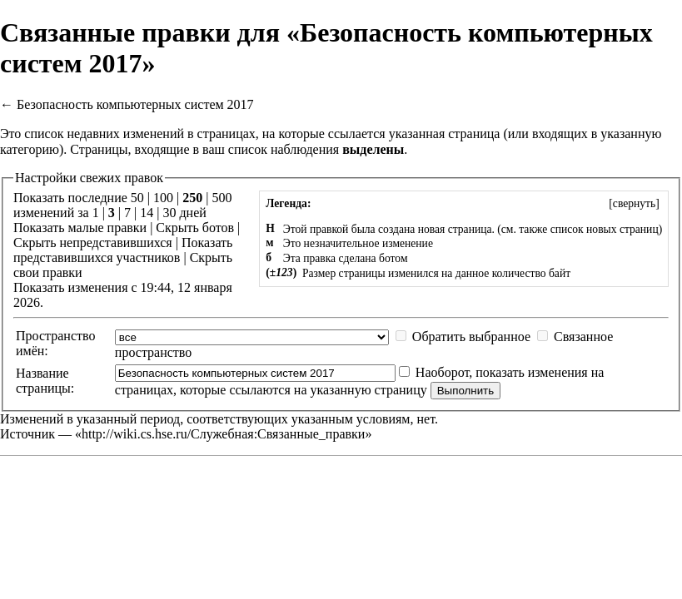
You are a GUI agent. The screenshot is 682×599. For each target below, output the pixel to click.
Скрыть (177, 227)
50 (137, 198)
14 (146, 212)
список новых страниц (604, 229)
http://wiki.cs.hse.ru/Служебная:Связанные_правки (223, 434)
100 (163, 198)
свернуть (634, 203)
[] (634, 203)
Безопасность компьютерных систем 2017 (135, 104)
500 (221, 198)
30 (169, 212)
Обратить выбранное (471, 336)
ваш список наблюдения (270, 149)
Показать (38, 227)
